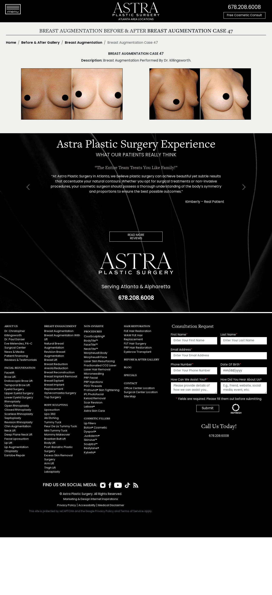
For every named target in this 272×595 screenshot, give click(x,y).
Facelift (9, 372)
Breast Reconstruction (59, 372)
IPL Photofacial (94, 393)
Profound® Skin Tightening (101, 389)
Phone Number (182, 364)
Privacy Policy (66, 503)
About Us (11, 326)
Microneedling (94, 373)
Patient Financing (16, 355)
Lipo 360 (49, 413)
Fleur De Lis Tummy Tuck (60, 425)
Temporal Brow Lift (17, 384)
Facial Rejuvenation (19, 367)
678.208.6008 (244, 7)
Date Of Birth (231, 364)
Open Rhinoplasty (16, 404)
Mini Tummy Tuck (55, 429)
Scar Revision (93, 401)
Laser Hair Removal (97, 369)
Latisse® (89, 405)
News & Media (14, 351)
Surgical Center (15, 347)
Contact (130, 382)
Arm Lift (49, 461)
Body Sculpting (56, 404)
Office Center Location (139, 387)
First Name (179, 334)
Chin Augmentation (17, 425)
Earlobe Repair (14, 453)
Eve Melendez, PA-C (18, 343)
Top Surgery (52, 396)
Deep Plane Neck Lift (18, 433)
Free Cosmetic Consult (244, 15)
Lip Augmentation (16, 445)
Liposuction (52, 408)
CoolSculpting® (94, 336)
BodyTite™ (91, 340)
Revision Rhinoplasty (18, 421)
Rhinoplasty (12, 400)
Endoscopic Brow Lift (18, 380)
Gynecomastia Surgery (60, 392)
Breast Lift (50, 359)
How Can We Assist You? (189, 379)
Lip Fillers (90, 422)
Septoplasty (12, 417)
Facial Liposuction (16, 437)
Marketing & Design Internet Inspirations (91, 497)
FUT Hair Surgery (135, 343)
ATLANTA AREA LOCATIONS (136, 19)
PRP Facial (91, 377)
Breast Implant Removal (60, 376)
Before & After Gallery (40, 43)
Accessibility (86, 503)
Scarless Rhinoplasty (18, 413)
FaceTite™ (91, 344)
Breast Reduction (56, 363)
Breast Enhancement (60, 326)
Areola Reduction (56, 367)
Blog (127, 367)
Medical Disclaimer (111, 503)
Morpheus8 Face (95, 357)
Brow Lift (10, 376)
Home (11, 43)
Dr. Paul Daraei (14, 339)
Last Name (229, 334)
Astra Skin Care (94, 409)
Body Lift (49, 441)
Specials (130, 375)
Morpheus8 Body (95, 352)
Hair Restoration (137, 326)
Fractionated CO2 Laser (100, 365)
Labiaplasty (52, 470)
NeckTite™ (91, 348)
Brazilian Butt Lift (54, 437)
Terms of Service (132, 509)
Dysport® (90, 430)
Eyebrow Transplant (137, 351)
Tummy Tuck (52, 421)
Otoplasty (11, 449)
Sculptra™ (91, 442)
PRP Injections (93, 381)
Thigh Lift (50, 466)
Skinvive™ (90, 438)
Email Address (181, 349)
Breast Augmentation (83, 43)
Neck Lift (9, 429)
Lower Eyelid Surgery (18, 396)
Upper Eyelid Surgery (18, 392)
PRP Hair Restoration (138, 347)
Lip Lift (8, 441)
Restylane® (91, 446)
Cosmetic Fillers (96, 417)
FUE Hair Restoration (137, 331)
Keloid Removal (95, 397)
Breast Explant (53, 380)
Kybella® (90, 450)
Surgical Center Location (141, 392)
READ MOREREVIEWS (136, 237)
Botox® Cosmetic (95, 426)
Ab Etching (51, 417)
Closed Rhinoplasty (17, 408)
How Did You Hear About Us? (241, 379)
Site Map (130, 396)
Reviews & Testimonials (20, 359)
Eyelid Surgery (14, 388)
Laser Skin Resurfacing (99, 361)
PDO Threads (93, 385)
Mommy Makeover (57, 433)
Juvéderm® (92, 434)
